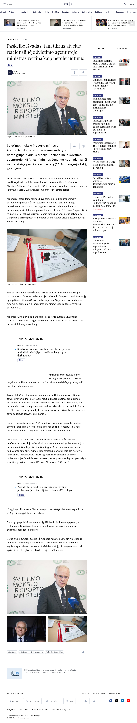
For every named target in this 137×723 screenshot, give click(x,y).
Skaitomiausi (121, 48)
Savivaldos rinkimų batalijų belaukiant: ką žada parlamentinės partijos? (104, 65)
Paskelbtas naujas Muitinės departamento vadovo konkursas (104, 182)
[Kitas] (132, 23)
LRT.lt (16, 71)
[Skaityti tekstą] (83, 146)
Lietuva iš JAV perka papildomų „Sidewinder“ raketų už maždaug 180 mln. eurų (105, 201)
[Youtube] (128, 700)
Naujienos (11, 709)
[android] (86, 701)
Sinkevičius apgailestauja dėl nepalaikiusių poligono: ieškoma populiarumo (102, 246)
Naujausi (102, 48)
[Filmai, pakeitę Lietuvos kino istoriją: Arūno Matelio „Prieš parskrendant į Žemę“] (9, 22)
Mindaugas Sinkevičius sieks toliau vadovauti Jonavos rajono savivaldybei (104, 84)
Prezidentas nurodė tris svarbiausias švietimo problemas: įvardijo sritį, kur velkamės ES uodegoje (45, 488)
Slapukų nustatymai (61, 709)
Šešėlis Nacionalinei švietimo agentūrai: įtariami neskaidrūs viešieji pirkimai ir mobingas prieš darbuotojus (43, 352)
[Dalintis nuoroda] (83, 72)
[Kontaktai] (32, 701)
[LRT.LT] (68, 4)
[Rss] (69, 701)
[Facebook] (110, 700)
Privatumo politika (40, 709)
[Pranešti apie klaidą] (74, 72)
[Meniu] (8, 4)
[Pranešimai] (52, 701)
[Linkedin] (122, 700)
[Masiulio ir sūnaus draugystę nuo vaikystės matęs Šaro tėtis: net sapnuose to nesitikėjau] (101, 22)
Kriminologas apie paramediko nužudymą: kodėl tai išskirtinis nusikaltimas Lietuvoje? (105, 104)
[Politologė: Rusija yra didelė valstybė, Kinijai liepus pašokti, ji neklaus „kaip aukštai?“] (55, 22)
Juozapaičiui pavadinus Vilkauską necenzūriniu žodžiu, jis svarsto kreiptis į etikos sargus (104, 224)
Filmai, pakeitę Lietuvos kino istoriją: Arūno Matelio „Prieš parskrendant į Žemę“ (29, 22)
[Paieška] (128, 4)
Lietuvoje (10, 39)
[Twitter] (116, 700)
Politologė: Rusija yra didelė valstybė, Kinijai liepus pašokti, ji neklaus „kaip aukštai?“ (74, 22)
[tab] (102, 48)
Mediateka (24, 709)
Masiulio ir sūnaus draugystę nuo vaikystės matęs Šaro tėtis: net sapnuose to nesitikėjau (120, 22)
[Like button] (10, 65)
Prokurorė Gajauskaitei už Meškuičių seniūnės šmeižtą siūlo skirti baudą (104, 147)
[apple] (94, 701)
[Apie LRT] (14, 701)
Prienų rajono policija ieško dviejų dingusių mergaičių (104, 164)
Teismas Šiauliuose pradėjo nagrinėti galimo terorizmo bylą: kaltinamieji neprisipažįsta (104, 126)
